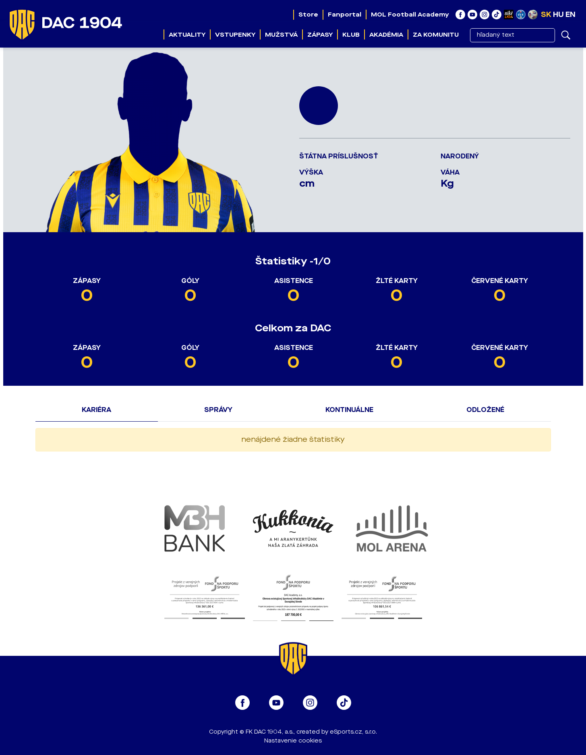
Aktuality (187, 35)
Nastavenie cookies (293, 741)
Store (308, 14)
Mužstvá (281, 35)
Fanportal (344, 14)
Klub (351, 35)
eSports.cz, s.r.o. (353, 732)
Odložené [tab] (485, 410)
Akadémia (386, 35)
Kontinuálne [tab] (349, 410)
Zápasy (320, 35)
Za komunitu (436, 35)
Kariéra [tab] (96, 410)
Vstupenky (235, 35)
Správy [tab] (218, 410)
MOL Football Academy (410, 14)
